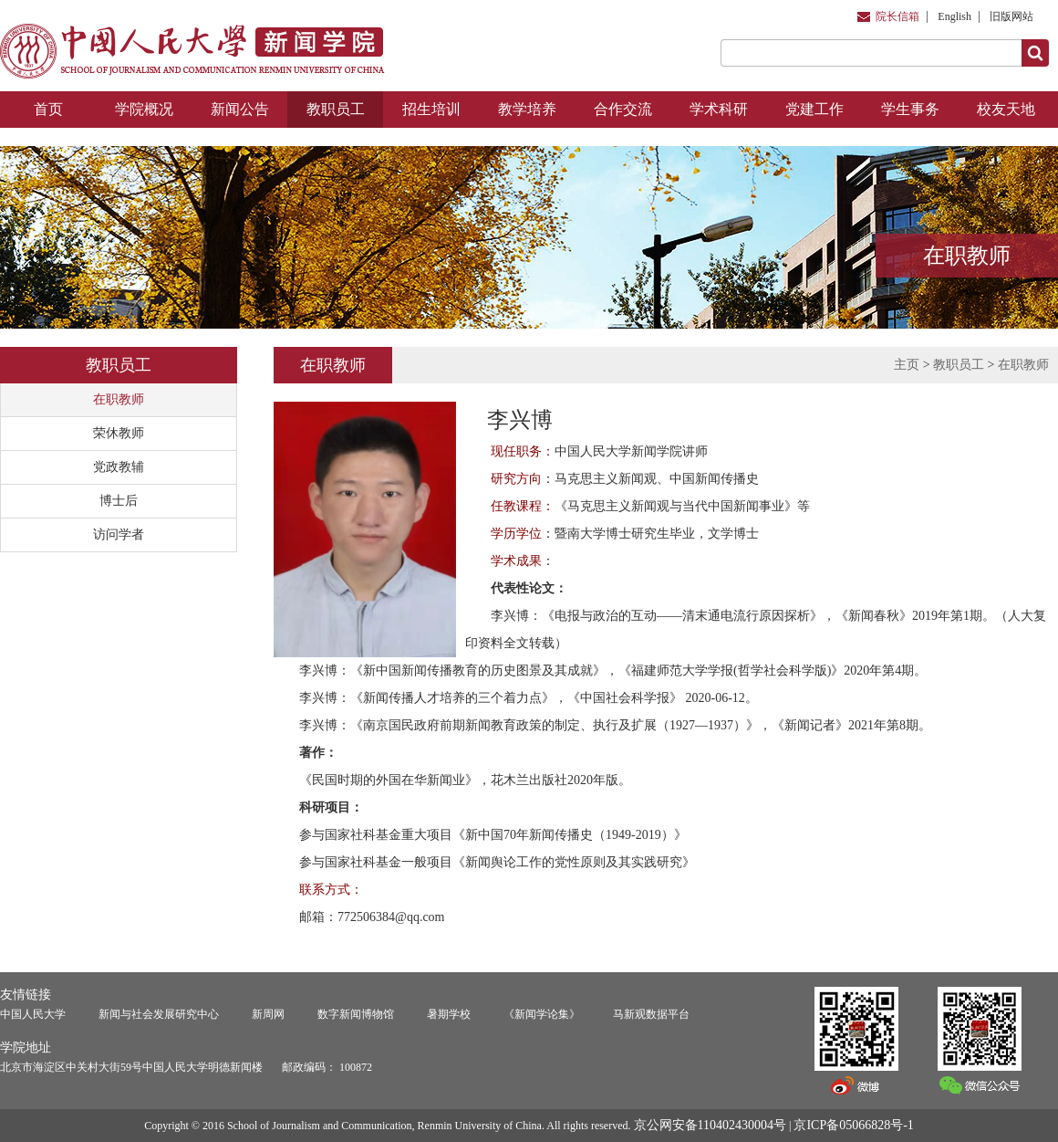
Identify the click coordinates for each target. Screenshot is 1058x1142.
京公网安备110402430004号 (710, 1125)
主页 (906, 365)
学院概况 (144, 109)
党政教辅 (118, 467)
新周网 (268, 1014)
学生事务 (910, 109)
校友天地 (1006, 109)
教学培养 (527, 109)
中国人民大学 (33, 1014)
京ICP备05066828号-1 (853, 1125)
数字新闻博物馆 (355, 1014)
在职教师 (118, 399)
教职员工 (335, 109)
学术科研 (719, 109)
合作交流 (623, 109)
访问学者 (118, 534)
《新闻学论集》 (541, 1014)
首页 (48, 109)
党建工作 (814, 109)
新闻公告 (240, 109)
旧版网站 (1011, 16)
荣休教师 (118, 433)
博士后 (118, 501)
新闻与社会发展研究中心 (159, 1014)
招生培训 (431, 109)
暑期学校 (449, 1014)
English (954, 16)
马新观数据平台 (651, 1014)
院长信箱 (897, 16)
